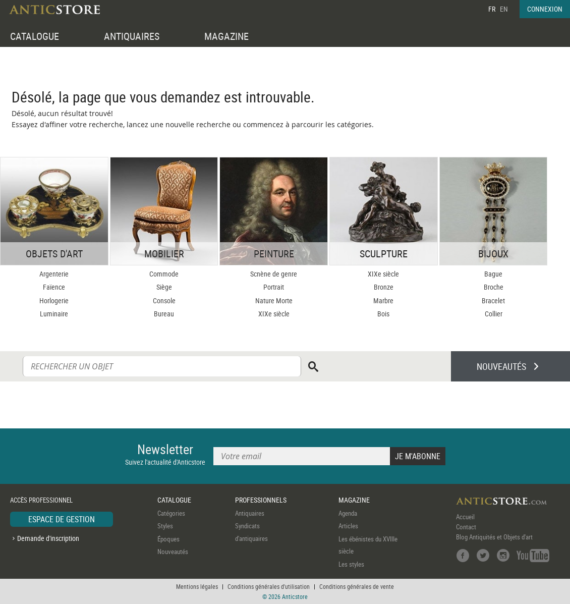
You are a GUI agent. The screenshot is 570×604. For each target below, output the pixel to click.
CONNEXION (544, 9)
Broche (493, 287)
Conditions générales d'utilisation (268, 586)
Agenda (347, 513)
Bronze (383, 287)
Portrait (273, 287)
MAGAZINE (226, 36)
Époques (168, 538)
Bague (493, 274)
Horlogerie (54, 300)
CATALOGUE (34, 36)
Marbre (383, 300)
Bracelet (493, 300)
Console (164, 300)
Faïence (54, 287)
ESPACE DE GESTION (61, 519)
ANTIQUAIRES (131, 36)
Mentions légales (197, 586)
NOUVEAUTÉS (501, 366)
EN (504, 9)
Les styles (351, 564)
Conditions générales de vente (356, 586)
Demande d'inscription (48, 538)
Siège (164, 287)
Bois (383, 313)
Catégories (171, 513)
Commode (164, 274)
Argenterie (54, 274)
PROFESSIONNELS (261, 500)
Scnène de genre (273, 274)
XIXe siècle (274, 313)
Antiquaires (249, 513)
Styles (165, 525)
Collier (493, 313)
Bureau (164, 313)
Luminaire (54, 313)
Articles (348, 525)
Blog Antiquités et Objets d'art (494, 536)
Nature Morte (274, 300)
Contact (466, 526)
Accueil (465, 516)
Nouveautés (172, 551)
